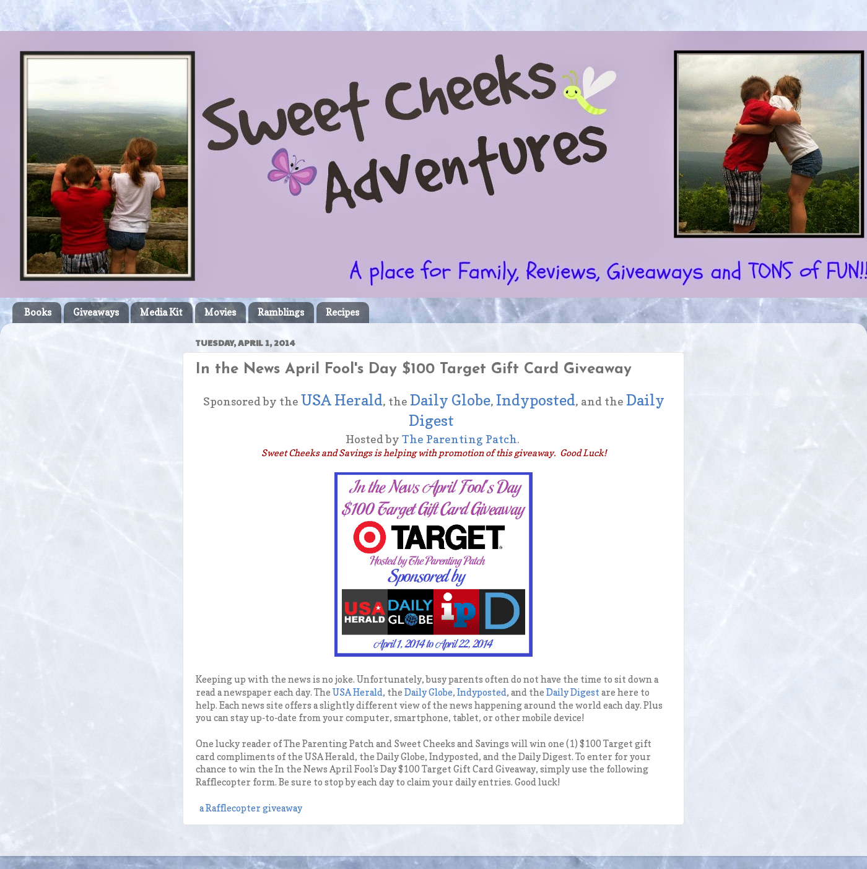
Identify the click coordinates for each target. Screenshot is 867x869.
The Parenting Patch (459, 439)
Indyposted (535, 400)
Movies (220, 312)
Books (37, 312)
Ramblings (281, 312)
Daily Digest (572, 692)
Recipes (342, 312)
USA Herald (342, 400)
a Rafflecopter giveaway (250, 808)
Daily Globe (450, 400)
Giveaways (96, 312)
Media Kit (161, 312)
